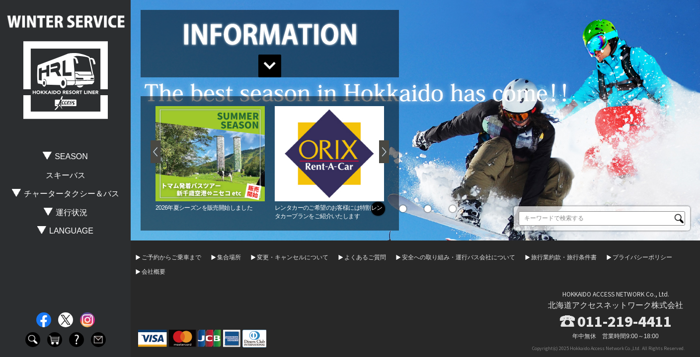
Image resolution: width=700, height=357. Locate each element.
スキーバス (65, 175)
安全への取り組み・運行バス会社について (458, 257)
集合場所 (229, 257)
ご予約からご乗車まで (171, 257)
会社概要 (153, 271)
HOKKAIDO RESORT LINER (65, 80)
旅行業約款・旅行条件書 (564, 257)
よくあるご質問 (365, 257)
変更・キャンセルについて (292, 257)
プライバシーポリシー (642, 257)
